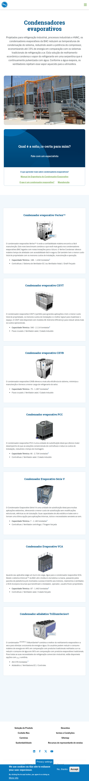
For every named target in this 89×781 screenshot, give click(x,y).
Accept (74, 769)
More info (13, 778)
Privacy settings (44, 762)
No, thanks (62, 769)
